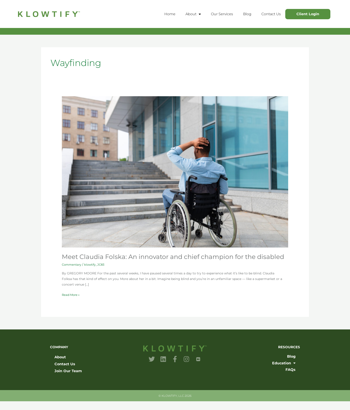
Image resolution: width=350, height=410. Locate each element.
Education (284, 371)
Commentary (72, 273)
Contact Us (271, 14)
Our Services (222, 14)
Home (169, 14)
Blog (247, 14)
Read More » (71, 303)
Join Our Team (68, 380)
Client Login (307, 14)
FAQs (290, 378)
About (193, 14)
